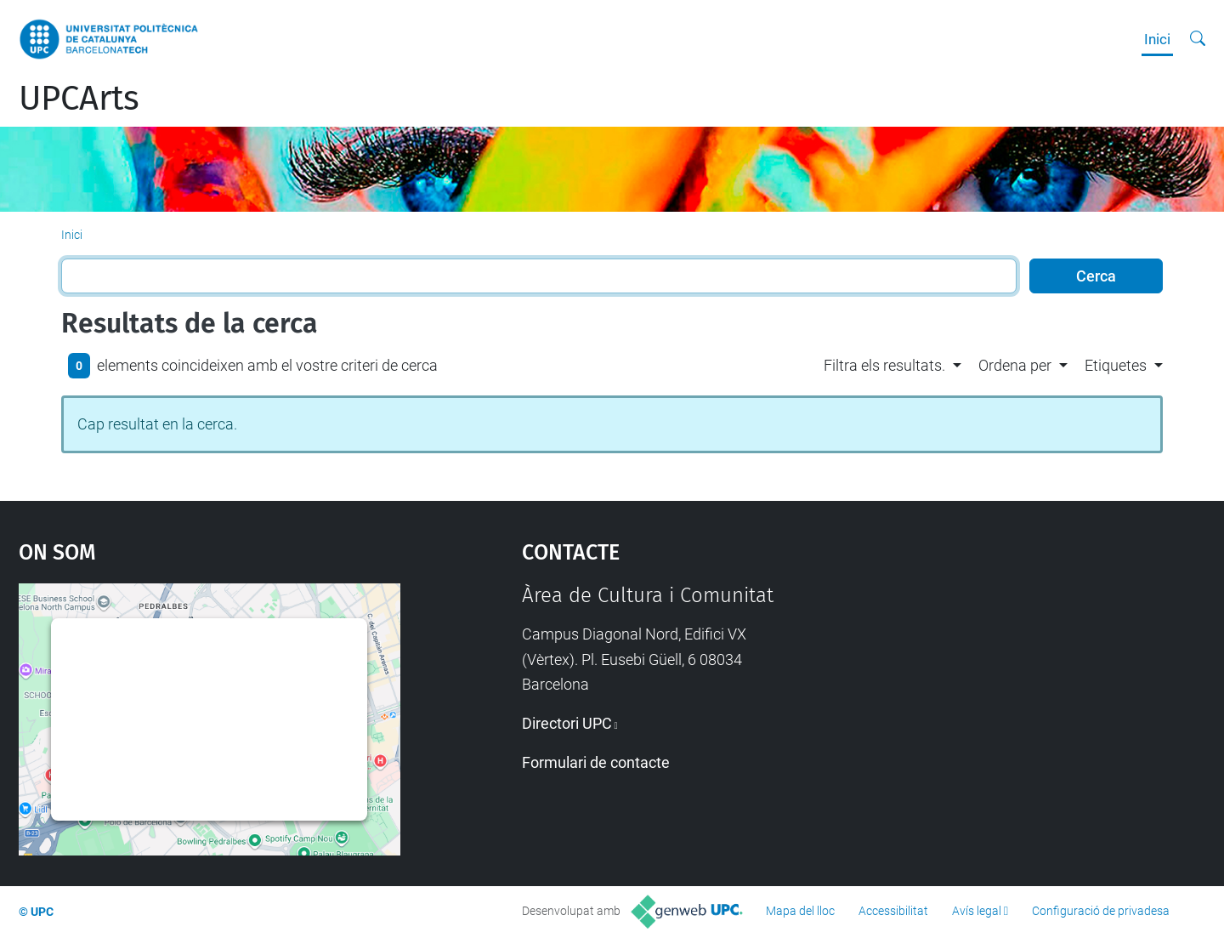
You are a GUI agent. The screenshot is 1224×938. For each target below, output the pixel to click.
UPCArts (79, 98)
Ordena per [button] (1014, 365)
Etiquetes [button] (1116, 365)
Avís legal (976, 911)
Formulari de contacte (596, 762)
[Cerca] (1197, 39)
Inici (1157, 39)
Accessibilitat (893, 911)
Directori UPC (567, 723)
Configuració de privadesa (1101, 911)
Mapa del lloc (800, 911)
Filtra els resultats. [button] (884, 365)
